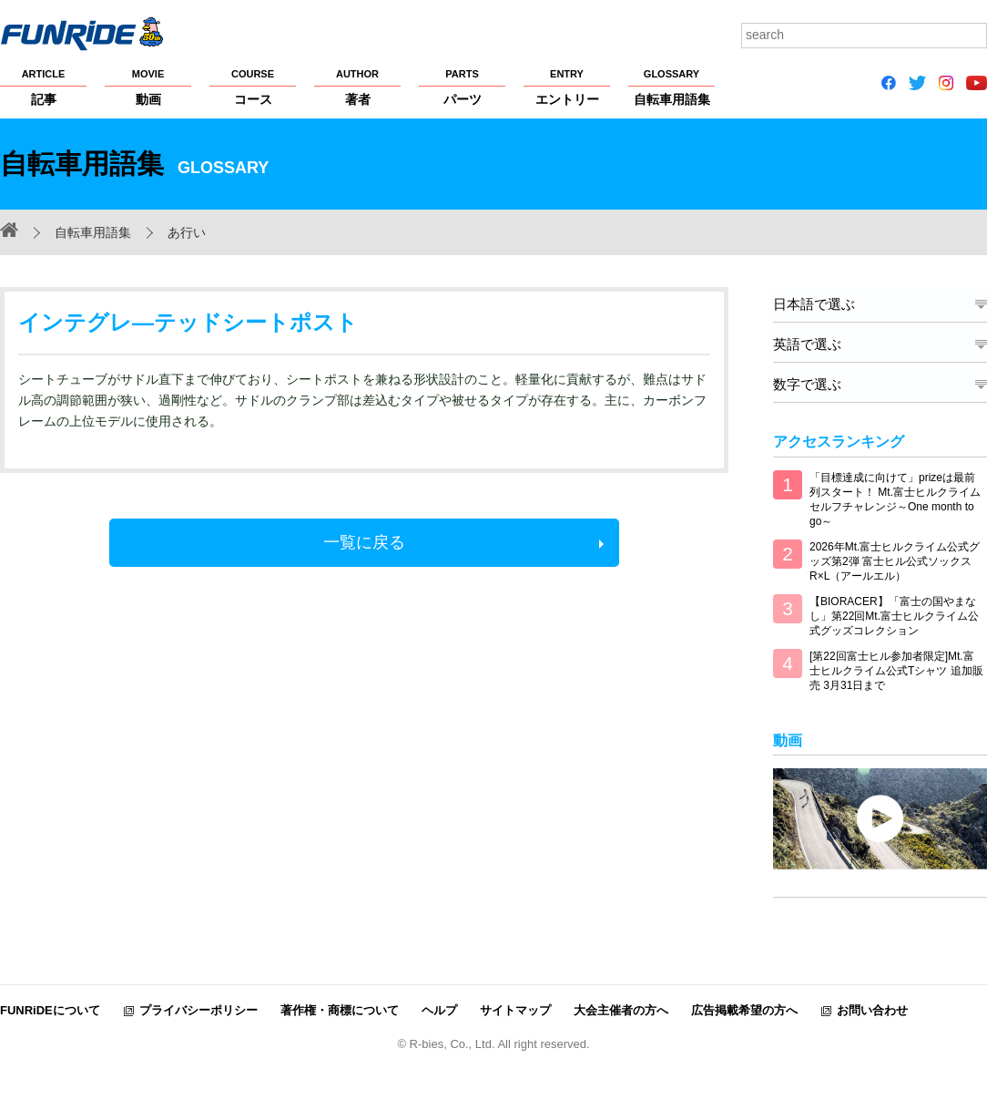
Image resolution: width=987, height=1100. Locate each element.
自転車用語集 (671, 87)
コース (252, 87)
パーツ (462, 87)
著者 (357, 87)
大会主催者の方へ (621, 1009)
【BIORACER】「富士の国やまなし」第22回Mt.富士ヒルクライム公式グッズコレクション (894, 616)
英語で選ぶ (807, 344)
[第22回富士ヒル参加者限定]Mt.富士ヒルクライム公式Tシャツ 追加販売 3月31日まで (896, 671)
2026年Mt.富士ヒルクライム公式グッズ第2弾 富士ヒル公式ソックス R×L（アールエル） (894, 561)
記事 (43, 87)
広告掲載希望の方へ (744, 1009)
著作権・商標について (339, 1009)
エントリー (567, 87)
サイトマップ (515, 1009)
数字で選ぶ (807, 384)
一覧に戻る (364, 542)
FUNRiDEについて (50, 1009)
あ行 (180, 232)
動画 (148, 87)
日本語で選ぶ (814, 304)
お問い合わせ (872, 1009)
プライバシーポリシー (198, 1009)
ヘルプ (439, 1009)
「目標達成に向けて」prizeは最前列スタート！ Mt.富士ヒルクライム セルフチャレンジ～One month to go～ (895, 499)
